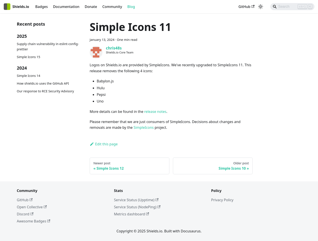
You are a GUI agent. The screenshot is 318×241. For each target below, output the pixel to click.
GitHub (246, 6)
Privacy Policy (222, 199)
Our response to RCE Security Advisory (45, 91)
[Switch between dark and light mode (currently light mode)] (260, 6)
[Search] (292, 6)
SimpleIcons (144, 127)
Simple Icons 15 (28, 57)
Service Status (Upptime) (136, 199)
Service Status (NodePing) (137, 207)
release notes (155, 111)
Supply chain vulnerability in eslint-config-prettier (48, 46)
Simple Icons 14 (28, 76)
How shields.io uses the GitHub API (43, 83)
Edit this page (104, 144)
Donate (91, 6)
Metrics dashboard (131, 214)
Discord (25, 214)
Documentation (66, 6)
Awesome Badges (33, 221)
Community (112, 6)
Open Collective (32, 207)
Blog (131, 6)
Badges (41, 6)
